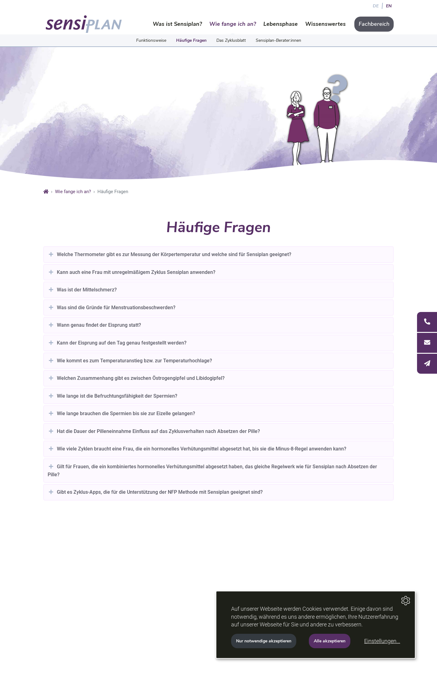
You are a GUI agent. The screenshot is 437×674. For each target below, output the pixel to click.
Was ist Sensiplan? (177, 24)
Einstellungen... (382, 641)
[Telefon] (427, 322)
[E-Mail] (427, 364)
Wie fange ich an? (232, 24)
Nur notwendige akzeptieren (263, 641)
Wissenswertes (325, 24)
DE (376, 6)
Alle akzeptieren (329, 641)
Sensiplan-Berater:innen (278, 40)
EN (389, 6)
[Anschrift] (427, 343)
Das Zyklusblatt (231, 40)
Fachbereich (374, 24)
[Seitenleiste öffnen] (427, 342)
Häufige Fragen (191, 40)
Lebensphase (280, 24)
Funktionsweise (151, 40)
